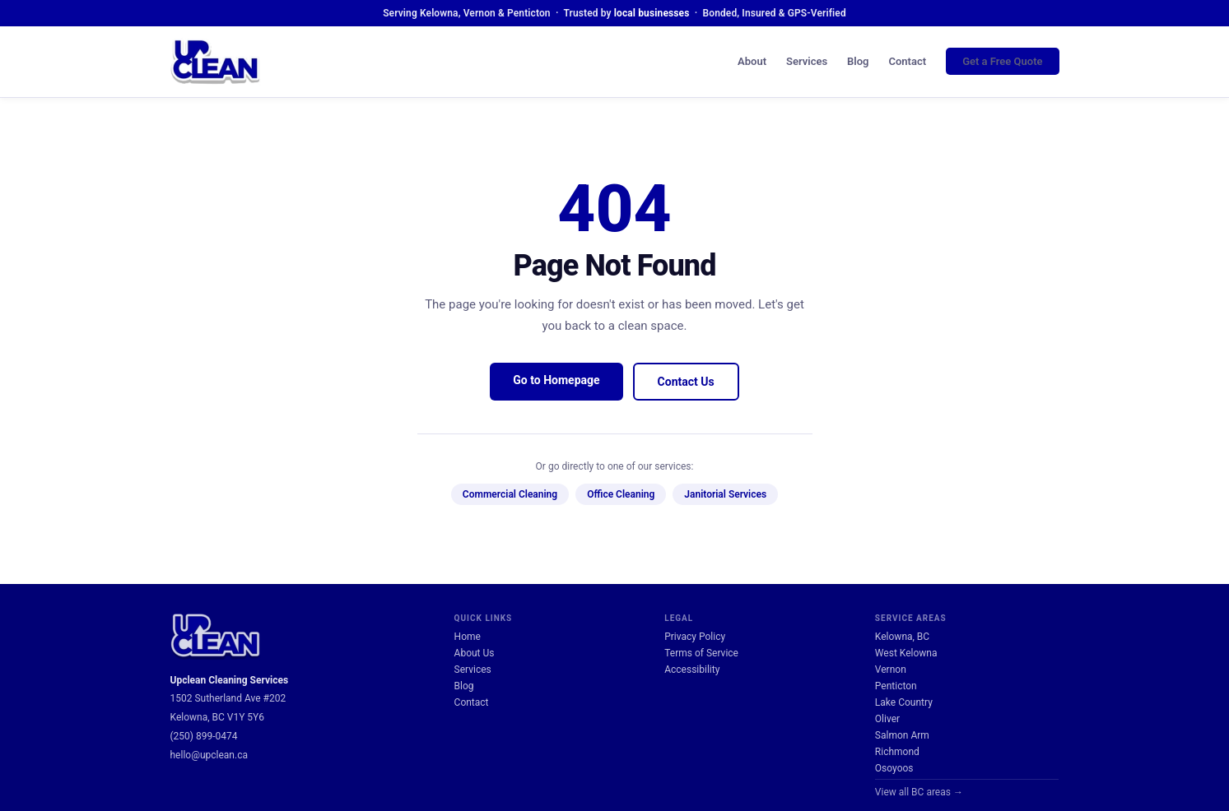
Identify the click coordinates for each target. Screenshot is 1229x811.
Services (806, 61)
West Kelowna (906, 653)
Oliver (887, 719)
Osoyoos (894, 768)
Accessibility (691, 669)
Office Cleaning (620, 494)
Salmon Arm (902, 735)
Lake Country (904, 702)
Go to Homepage (556, 380)
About (752, 61)
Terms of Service (701, 653)
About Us (474, 653)
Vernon (890, 669)
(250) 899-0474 (204, 736)
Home (467, 636)
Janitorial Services (725, 494)
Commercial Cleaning (510, 494)
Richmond (897, 752)
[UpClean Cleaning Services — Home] (215, 62)
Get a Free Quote (1002, 61)
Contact (908, 61)
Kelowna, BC (902, 636)
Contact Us (686, 381)
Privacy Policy (694, 636)
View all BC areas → (919, 792)
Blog (857, 61)
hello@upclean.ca (209, 755)
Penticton (896, 686)
